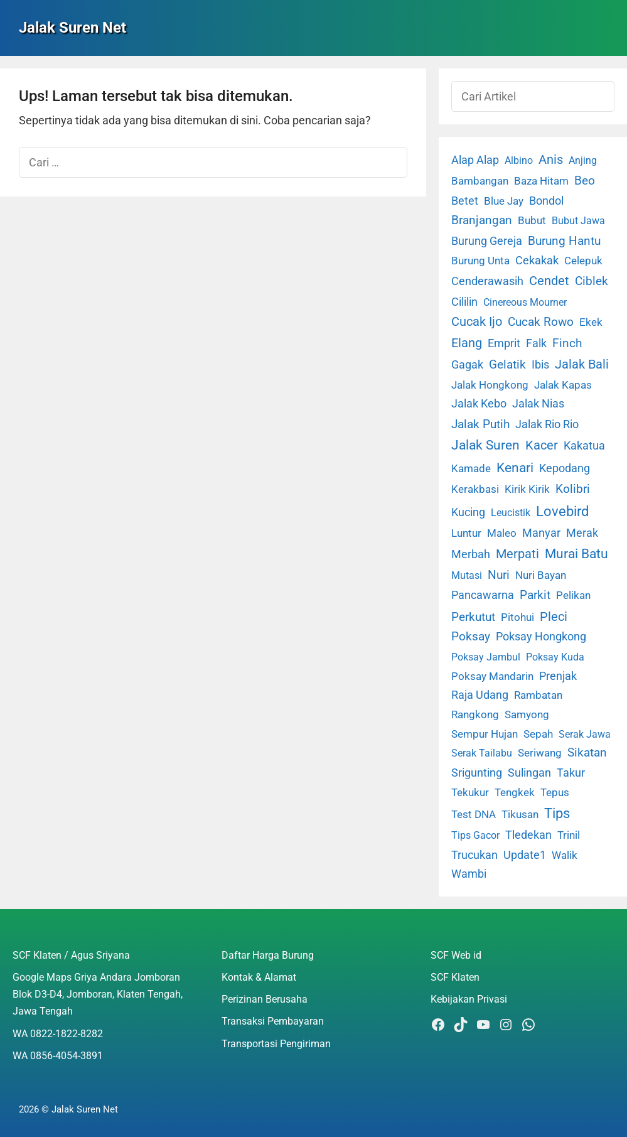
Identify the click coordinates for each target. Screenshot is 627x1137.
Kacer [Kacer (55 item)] (541, 445)
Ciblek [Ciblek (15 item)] (591, 281)
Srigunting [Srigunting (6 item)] (476, 773)
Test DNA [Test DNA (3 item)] (473, 814)
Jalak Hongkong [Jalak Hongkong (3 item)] (489, 385)
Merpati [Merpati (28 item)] (517, 554)
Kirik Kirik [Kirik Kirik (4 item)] (527, 489)
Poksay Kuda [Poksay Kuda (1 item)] (555, 657)
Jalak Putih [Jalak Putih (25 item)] (480, 424)
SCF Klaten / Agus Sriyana (71, 955)
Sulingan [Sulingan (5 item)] (529, 773)
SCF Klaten (455, 977)
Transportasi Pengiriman (276, 1044)
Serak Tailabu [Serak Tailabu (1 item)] (481, 753)
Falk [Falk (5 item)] (536, 343)
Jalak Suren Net (72, 27)
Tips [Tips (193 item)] (557, 813)
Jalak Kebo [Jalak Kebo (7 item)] (478, 403)
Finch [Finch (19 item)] (567, 343)
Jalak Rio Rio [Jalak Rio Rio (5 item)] (547, 424)
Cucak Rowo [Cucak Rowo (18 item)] (541, 322)
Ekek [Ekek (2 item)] (591, 322)
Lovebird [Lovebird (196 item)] (562, 511)
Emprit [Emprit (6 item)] (504, 343)
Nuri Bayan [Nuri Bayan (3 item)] (540, 575)
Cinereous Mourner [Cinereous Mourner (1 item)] (525, 302)
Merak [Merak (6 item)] (582, 533)
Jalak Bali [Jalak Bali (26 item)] (582, 364)
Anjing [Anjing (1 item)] (583, 160)
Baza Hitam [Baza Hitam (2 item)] (541, 181)
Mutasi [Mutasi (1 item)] (466, 575)
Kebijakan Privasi (469, 999)
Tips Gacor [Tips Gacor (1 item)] (475, 835)
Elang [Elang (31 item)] (466, 343)
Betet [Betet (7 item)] (464, 200)
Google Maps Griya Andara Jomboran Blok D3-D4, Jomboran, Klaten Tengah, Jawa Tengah (98, 994)
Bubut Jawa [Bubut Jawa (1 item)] (578, 221)
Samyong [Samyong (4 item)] (527, 714)
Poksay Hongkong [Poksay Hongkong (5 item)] (541, 636)
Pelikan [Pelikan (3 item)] (573, 595)
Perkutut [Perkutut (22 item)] (473, 617)
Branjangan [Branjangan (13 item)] (481, 220)
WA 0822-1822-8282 (58, 1034)
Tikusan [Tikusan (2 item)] (520, 815)
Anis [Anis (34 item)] (551, 160)
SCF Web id (456, 955)
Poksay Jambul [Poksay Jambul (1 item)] (485, 657)
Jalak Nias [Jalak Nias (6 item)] (538, 403)
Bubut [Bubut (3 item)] (532, 220)
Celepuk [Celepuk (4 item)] (583, 260)
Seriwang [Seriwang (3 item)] (540, 752)
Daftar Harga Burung (268, 955)
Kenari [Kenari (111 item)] (514, 467)
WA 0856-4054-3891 (58, 1056)
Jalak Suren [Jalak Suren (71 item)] (485, 445)
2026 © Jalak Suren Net (68, 1109)
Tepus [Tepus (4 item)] (554, 792)
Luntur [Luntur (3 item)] (466, 533)
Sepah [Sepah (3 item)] (538, 734)
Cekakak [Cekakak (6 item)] (537, 260)
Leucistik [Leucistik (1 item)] (510, 513)
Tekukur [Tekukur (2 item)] (470, 793)
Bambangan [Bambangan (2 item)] (479, 181)
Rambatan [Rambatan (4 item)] (538, 695)
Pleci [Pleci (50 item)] (553, 616)
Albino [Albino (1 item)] (519, 160)
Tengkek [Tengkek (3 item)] (515, 792)
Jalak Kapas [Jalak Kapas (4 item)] (563, 385)
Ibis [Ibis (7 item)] (540, 364)
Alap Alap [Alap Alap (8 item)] (475, 159)
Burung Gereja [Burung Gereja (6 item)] (486, 241)
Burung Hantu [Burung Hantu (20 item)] (564, 241)
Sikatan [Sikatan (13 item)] (587, 753)
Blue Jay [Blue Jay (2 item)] (503, 201)
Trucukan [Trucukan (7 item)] (474, 854)
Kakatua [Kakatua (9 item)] (584, 445)
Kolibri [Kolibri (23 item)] (572, 489)
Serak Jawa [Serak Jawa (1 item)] (585, 734)
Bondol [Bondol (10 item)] (546, 200)
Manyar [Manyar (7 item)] (541, 532)
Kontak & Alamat (259, 977)
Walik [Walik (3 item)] (564, 855)
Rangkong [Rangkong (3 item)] (475, 714)
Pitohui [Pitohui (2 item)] (517, 617)
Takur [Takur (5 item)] (571, 773)
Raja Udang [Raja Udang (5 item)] (479, 695)
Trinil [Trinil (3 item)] (568, 835)
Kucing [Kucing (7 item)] (468, 512)
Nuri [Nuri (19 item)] (499, 575)
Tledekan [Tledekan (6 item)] (528, 835)
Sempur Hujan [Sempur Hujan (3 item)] (484, 734)
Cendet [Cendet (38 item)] (549, 280)
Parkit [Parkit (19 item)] (535, 595)
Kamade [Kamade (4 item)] (471, 468)
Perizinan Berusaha (265, 999)
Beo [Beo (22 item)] (584, 180)
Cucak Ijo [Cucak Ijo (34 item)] (476, 322)
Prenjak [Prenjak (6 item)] (558, 676)
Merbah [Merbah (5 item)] (470, 554)
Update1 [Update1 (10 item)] (524, 854)
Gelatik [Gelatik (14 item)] (507, 365)
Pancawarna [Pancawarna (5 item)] (482, 595)
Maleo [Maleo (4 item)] (502, 533)
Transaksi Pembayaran (273, 1021)
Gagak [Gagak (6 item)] (467, 364)
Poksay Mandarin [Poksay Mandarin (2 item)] (492, 676)
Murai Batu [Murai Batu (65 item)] (576, 553)
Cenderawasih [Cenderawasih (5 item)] (487, 281)
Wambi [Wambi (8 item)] (468, 873)
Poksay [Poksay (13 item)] (470, 637)
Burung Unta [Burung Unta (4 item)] (480, 260)
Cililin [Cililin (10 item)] (464, 301)
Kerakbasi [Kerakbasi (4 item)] (475, 489)
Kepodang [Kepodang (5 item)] (564, 468)
